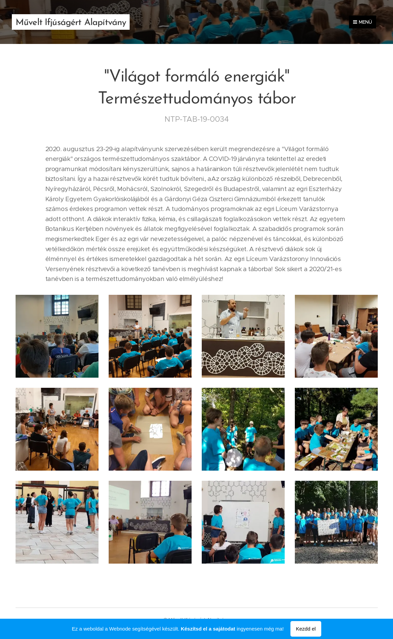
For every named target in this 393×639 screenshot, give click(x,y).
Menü (362, 22)
